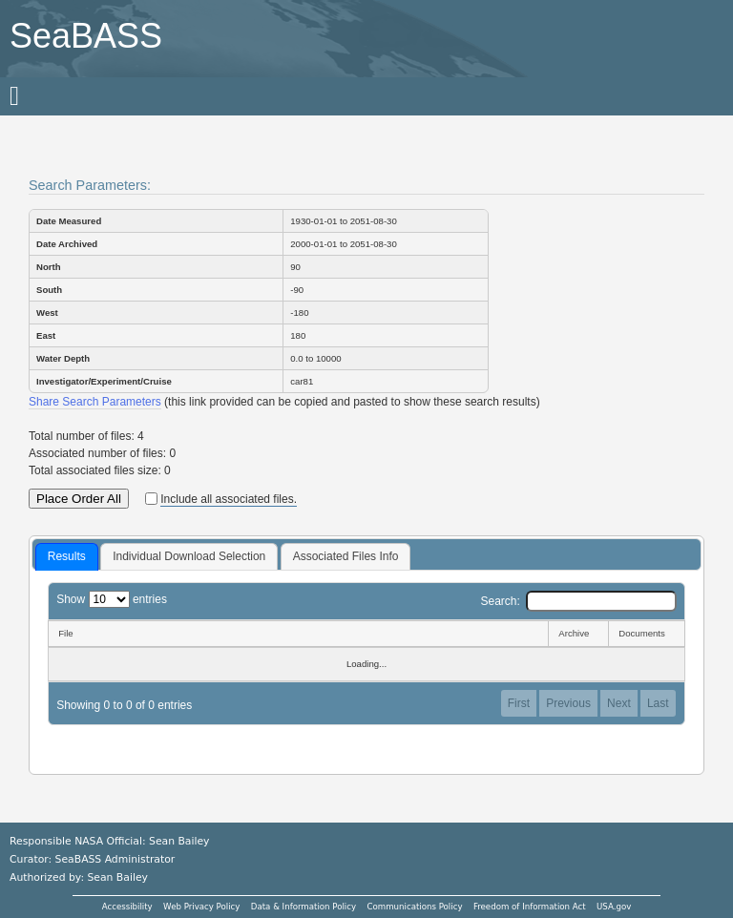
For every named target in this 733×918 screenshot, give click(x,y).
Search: (578, 601)
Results (67, 556)
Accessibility (127, 906)
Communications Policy (414, 906)
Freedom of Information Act (529, 906)
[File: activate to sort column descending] (298, 633)
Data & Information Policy (303, 906)
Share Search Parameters (95, 401)
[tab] (66, 557)
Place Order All (78, 498)
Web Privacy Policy (201, 906)
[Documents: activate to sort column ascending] (646, 633)
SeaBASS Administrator (115, 859)
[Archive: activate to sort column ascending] (578, 633)
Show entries (111, 599)
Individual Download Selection (189, 556)
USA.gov (614, 906)
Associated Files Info (346, 556)
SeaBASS (86, 35)
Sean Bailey (117, 877)
